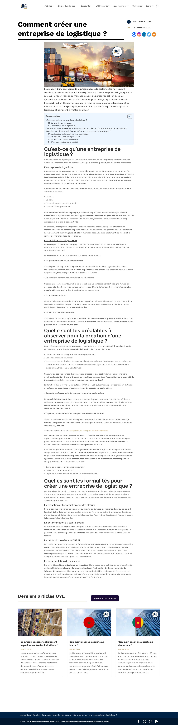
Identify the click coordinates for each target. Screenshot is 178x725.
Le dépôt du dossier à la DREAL (64, 139)
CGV (61, 721)
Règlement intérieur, (49, 721)
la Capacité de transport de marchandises (88, 430)
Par (135, 21)
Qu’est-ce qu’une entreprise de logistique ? (67, 120)
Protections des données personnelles (76, 721)
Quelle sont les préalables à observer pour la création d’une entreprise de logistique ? (87, 128)
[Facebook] (134, 34)
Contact (149, 6)
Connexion (137, 6)
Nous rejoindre (119, 6)
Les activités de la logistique (63, 126)
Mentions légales (36, 721)
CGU (57, 721)
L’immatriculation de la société (64, 142)
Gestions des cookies (96, 721)
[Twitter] (149, 34)
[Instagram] (139, 34)
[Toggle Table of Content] (128, 116)
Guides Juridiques (66, 6)
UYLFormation (102, 6)
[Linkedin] (144, 34)
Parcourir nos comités (105, 598)
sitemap (106, 721)
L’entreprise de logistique (61, 123)
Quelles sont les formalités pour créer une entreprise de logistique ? (79, 131)
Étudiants (85, 6)
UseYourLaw (144, 21)
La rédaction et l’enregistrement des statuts (69, 134)
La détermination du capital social (65, 137)
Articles (48, 6)
